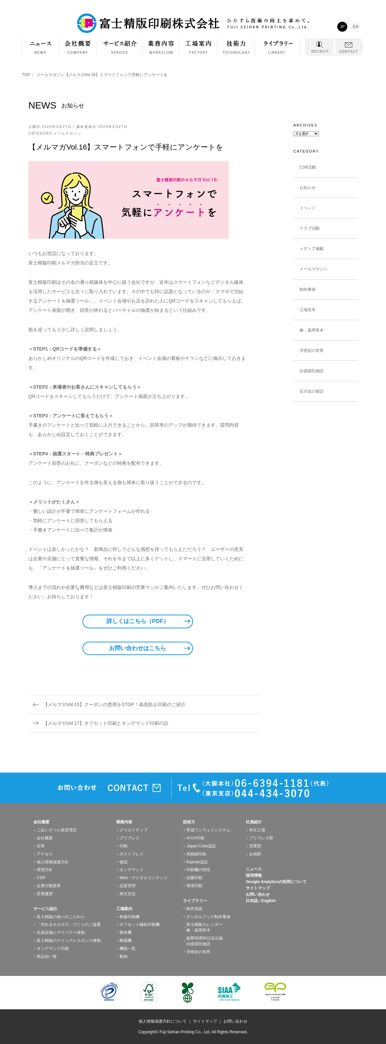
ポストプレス (132, 854)
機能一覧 (128, 948)
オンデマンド (132, 869)
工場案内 (198, 50)
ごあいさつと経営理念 (57, 830)
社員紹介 (254, 822)
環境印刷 (194, 885)
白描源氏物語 (312, 371)
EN (356, 26)
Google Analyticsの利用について (276, 881)
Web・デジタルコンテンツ (144, 877)
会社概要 (78, 50)
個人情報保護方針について (163, 1021)
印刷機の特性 (198, 869)
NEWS (40, 47)
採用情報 (254, 875)
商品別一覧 (47, 956)
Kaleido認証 (197, 862)
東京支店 (128, 893)
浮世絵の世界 (312, 350)
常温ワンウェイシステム (208, 830)
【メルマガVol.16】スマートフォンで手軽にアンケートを (125, 147)
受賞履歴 (45, 893)
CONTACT (349, 47)
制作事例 (308, 289)
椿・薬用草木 (312, 330)
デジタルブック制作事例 (208, 916)
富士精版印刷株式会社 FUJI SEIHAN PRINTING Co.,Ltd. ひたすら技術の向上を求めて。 (193, 23)
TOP (26, 74)
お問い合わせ (258, 894)
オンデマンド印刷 (53, 948)
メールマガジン (50, 74)
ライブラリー (277, 50)
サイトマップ (258, 888)
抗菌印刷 (194, 877)
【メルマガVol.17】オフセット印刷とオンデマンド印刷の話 (105, 723)
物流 (124, 862)
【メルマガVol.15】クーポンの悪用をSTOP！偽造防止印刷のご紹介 (114, 704)
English (268, 900)
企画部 (255, 854)
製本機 (126, 932)
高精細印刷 (196, 854)
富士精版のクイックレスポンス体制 (69, 940)
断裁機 (126, 940)
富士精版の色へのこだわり (61, 916)
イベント (308, 208)
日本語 (252, 900)
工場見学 (308, 309)
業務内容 (161, 50)
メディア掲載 (312, 248)
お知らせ (308, 187)
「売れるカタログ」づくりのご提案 (69, 924)
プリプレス (130, 838)
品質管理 (128, 885)
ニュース (254, 869)
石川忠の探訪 (312, 391)
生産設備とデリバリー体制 (61, 932)
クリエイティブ (134, 830)
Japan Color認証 (201, 846)
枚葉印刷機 (130, 916)
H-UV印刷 (195, 838)
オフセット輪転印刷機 (140, 924)
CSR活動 (308, 167)
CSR (41, 877)
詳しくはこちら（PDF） (138, 621)
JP (342, 26)
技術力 (236, 50)
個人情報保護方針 (53, 862)
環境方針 (45, 869)
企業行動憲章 (49, 885)
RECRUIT (319, 47)
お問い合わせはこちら (137, 648)
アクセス (45, 854)
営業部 (255, 846)
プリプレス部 (261, 838)
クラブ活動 (310, 228)
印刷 (124, 846)
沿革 (41, 846)
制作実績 (194, 908)
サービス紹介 (120, 50)
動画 (124, 956)
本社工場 (257, 830)
